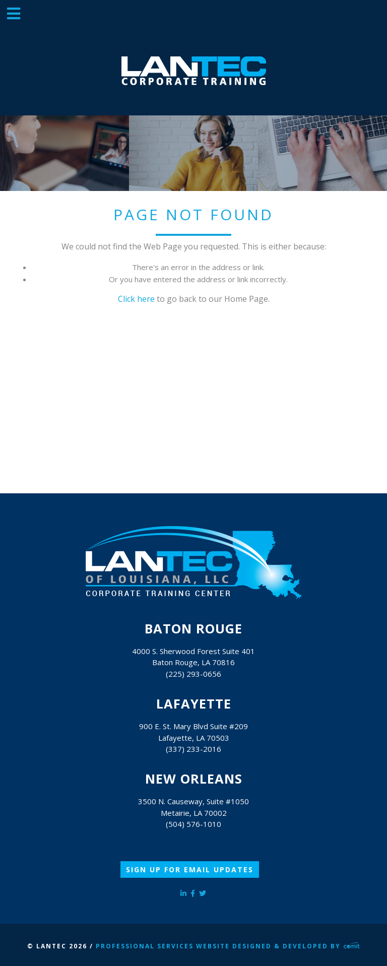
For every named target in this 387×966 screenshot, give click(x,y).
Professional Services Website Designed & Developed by (228, 946)
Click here (136, 298)
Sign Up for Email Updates (189, 869)
